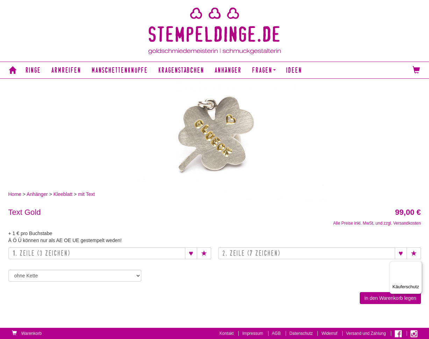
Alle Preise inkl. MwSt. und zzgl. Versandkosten (377, 223)
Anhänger (228, 70)
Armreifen (66, 70)
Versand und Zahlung (366, 333)
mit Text (86, 194)
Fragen (264, 70)
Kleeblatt (62, 194)
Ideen (294, 70)
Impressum (252, 333)
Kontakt (227, 333)
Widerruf (329, 333)
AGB (276, 333)
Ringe (33, 70)
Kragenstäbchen (181, 70)
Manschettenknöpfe (120, 70)
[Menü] (418, 265)
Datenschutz (301, 333)
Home (14, 194)
